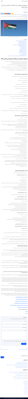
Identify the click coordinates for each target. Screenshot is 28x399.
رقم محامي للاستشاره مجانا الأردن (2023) (20, 378)
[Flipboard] (9, 13)
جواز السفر (13, 110)
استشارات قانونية (25, 382)
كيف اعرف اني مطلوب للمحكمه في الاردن (14, 372)
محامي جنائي (25, 386)
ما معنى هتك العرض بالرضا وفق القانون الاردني (21, 299)
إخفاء (23, 39)
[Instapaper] (11, 13)
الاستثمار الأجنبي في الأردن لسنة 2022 (22, 307)
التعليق (25, 330)
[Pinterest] (7, 13)
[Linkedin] (5, 13)
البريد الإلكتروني (24, 324)
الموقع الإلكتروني (24, 327)
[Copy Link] (12, 13)
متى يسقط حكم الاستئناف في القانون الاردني (22, 362)
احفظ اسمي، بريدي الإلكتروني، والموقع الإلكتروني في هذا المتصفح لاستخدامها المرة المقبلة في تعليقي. (14, 341)
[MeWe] (8, 13)
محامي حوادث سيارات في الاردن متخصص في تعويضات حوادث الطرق (18, 305)
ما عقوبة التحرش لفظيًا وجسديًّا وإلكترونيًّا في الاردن (21, 366)
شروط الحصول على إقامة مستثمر (23, 14)
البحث (2, 357)
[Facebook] (1, 13)
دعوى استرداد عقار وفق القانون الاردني (20, 297)
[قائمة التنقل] (2, 1)
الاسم (25, 321)
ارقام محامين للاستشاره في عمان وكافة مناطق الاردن (20, 303)
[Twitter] (2, 13)
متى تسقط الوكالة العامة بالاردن (20, 375)
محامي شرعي (25, 387)
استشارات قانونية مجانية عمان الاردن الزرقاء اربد (21, 301)
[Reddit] (4, 13)
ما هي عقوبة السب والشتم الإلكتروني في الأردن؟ (21, 367)
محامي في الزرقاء (25, 391)
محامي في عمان (25, 392)
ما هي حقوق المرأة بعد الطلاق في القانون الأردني (21, 363)
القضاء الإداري (25, 383)
